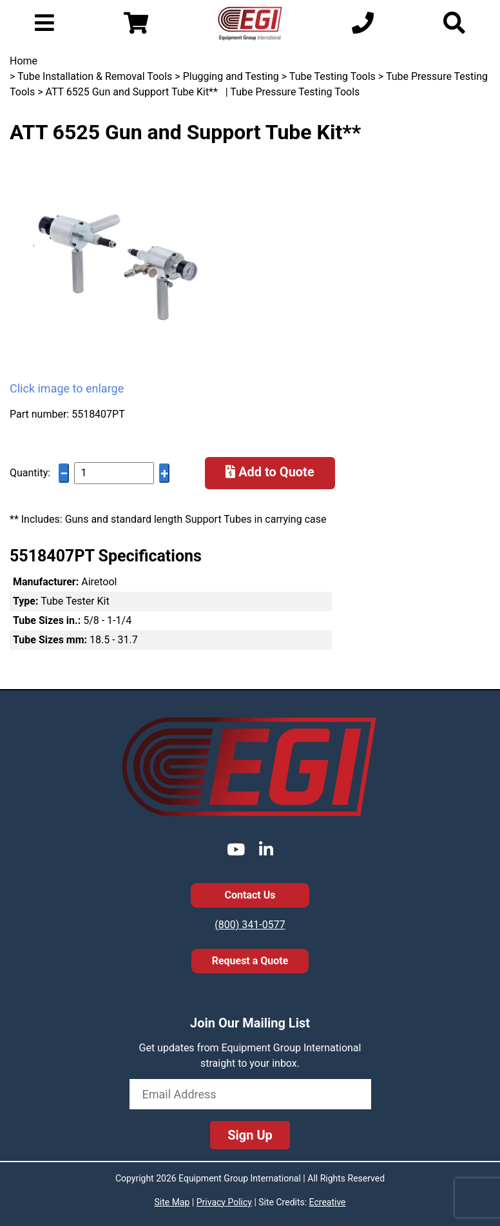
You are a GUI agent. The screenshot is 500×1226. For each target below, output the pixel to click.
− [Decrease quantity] (64, 473)
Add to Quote (270, 472)
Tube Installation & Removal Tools (94, 76)
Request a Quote (250, 961)
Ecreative (327, 1202)
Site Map (171, 1202)
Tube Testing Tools (332, 76)
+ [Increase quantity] (164, 473)
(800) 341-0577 (250, 925)
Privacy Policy (224, 1202)
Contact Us (250, 895)
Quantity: (30, 473)
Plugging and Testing (231, 76)
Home (23, 61)
